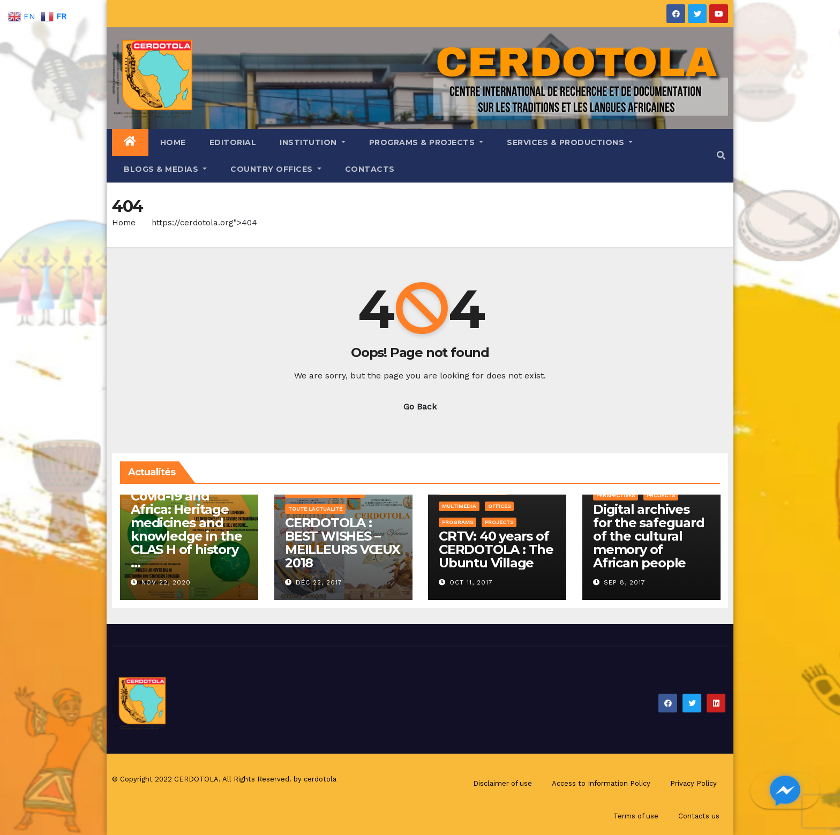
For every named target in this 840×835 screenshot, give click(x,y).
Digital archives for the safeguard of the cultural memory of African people (648, 536)
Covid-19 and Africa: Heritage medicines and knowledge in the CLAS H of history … (186, 529)
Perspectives (615, 495)
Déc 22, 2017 (319, 582)
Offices (499, 506)
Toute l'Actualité (315, 509)
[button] (721, 155)
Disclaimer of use (502, 783)
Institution (313, 142)
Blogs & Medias (165, 169)
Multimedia (459, 506)
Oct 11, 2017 (471, 582)
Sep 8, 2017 (625, 582)
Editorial (233, 142)
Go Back (420, 406)
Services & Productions (570, 142)
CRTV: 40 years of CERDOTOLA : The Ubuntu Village (496, 549)
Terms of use (635, 816)
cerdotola (320, 779)
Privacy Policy (693, 783)
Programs (457, 522)
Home (173, 142)
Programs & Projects (426, 142)
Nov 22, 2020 (166, 582)
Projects (499, 522)
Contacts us (698, 816)
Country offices (275, 169)
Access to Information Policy (601, 783)
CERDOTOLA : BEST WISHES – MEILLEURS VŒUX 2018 (342, 543)
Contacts (370, 169)
